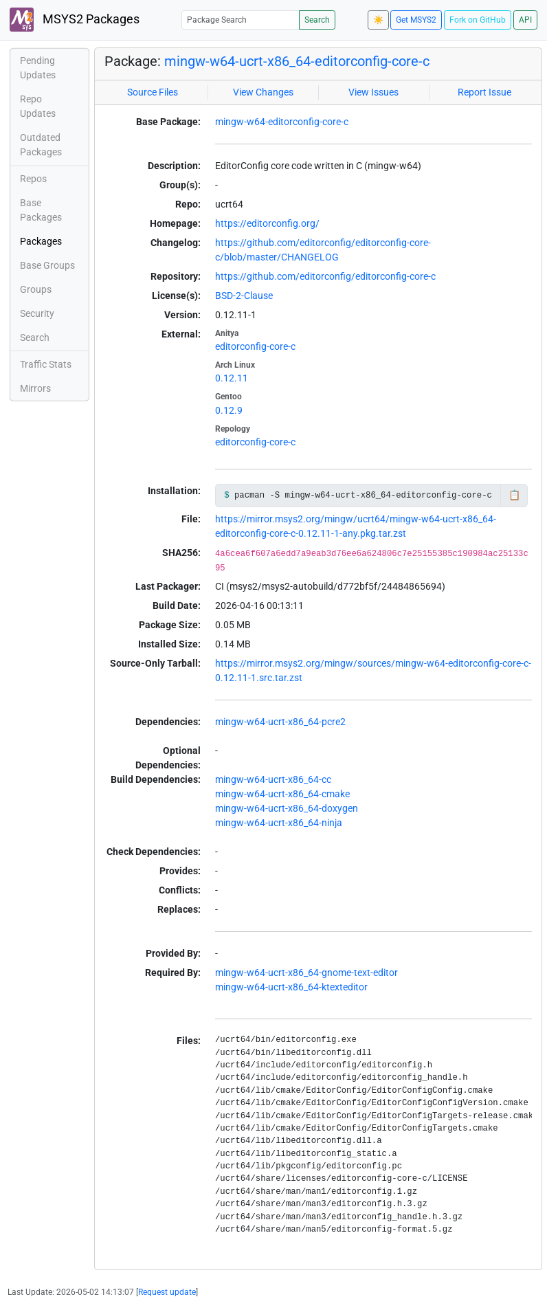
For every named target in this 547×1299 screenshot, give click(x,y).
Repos (33, 178)
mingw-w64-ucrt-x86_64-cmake (282, 793)
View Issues (373, 92)
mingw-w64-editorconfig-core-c (281, 121)
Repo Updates (38, 106)
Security (37, 313)
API (525, 20)
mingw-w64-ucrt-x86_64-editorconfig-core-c (296, 61)
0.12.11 (231, 378)
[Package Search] (240, 19)
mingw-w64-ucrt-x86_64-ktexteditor (291, 986)
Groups (36, 289)
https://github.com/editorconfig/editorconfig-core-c (325, 276)
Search (317, 20)
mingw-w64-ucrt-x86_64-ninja (278, 822)
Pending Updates (38, 67)
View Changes (263, 92)
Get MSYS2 (416, 20)
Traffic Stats (45, 364)
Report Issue (484, 92)
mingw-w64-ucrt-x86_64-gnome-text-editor (306, 972)
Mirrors (35, 388)
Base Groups (47, 265)
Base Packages (41, 210)
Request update (167, 1292)
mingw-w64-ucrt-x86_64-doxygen (286, 808)
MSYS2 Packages (74, 20)
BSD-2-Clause (244, 295)
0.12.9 (229, 410)
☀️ (378, 20)
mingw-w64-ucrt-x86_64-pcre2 (280, 721)
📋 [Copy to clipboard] (514, 494)
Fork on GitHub (477, 20)
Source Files (152, 92)
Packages (41, 241)
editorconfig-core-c (255, 346)
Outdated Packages (41, 144)
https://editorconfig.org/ (267, 223)
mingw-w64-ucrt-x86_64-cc (273, 779)
